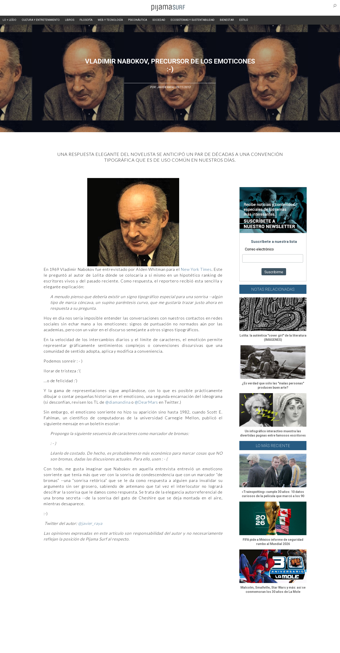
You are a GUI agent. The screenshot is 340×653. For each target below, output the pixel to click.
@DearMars (146, 402)
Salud (226, 615)
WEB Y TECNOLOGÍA (110, 19)
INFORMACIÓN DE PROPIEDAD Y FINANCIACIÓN (65, 647)
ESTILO (243, 19)
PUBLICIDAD (90, 639)
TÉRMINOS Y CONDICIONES (119, 639)
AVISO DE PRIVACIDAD (50, 639)
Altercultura (43, 615)
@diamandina (118, 402)
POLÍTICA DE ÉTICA (152, 639)
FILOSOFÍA (86, 19)
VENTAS (73, 639)
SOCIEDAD (158, 19)
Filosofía (83, 615)
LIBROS (69, 19)
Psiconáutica (173, 615)
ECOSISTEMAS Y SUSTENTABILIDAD (193, 19)
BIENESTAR (227, 19)
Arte (57, 615)
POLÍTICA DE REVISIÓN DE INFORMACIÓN (193, 639)
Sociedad (191, 615)
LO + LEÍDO (9, 19)
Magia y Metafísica (135, 615)
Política (155, 615)
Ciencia (69, 615)
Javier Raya (165, 87)
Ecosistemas (210, 615)
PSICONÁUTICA (137, 19)
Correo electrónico (259, 249)
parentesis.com (108, 647)
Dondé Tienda (185, 647)
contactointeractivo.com (156, 647)
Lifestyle (239, 615)
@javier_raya (90, 523)
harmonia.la (129, 647)
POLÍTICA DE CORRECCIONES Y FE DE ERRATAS (252, 639)
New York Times (196, 269)
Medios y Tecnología (106, 615)
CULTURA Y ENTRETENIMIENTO (41, 19)
